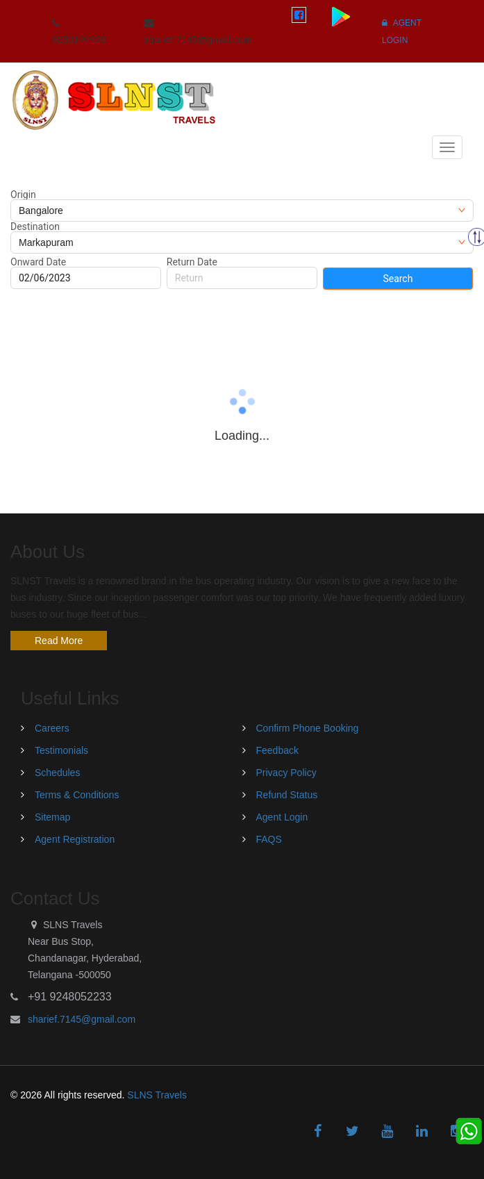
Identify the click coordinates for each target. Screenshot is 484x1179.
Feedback (277, 750)
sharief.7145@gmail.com (81, 1019)
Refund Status (287, 794)
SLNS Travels (157, 1094)
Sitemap (52, 817)
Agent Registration (75, 839)
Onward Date (38, 262)
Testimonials (61, 750)
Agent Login (282, 817)
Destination (35, 226)
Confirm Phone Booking (307, 728)
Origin (23, 194)
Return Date (192, 262)
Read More (59, 640)
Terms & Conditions (77, 794)
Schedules (57, 772)
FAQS (269, 839)
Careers (52, 728)
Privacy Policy (286, 772)
